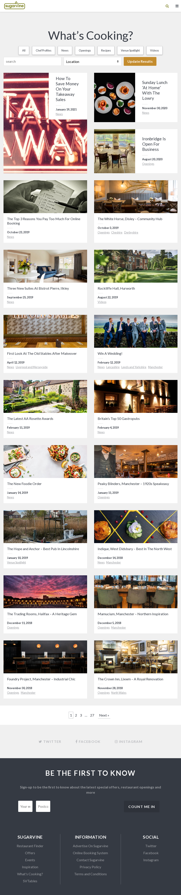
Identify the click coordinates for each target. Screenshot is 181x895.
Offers (30, 853)
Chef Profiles (43, 50)
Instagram (151, 860)
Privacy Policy (90, 867)
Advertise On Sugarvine (90, 846)
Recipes (106, 50)
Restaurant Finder (30, 846)
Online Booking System (90, 853)
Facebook (151, 853)
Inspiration (30, 867)
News (64, 50)
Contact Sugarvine (90, 860)
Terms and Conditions (90, 874)
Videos (154, 50)
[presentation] (87, 809)
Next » (104, 715)
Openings (85, 50)
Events (30, 860)
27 (92, 715)
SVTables (30, 881)
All (23, 50)
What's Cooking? (30, 874)
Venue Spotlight (130, 50)
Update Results (140, 61)
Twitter (151, 846)
